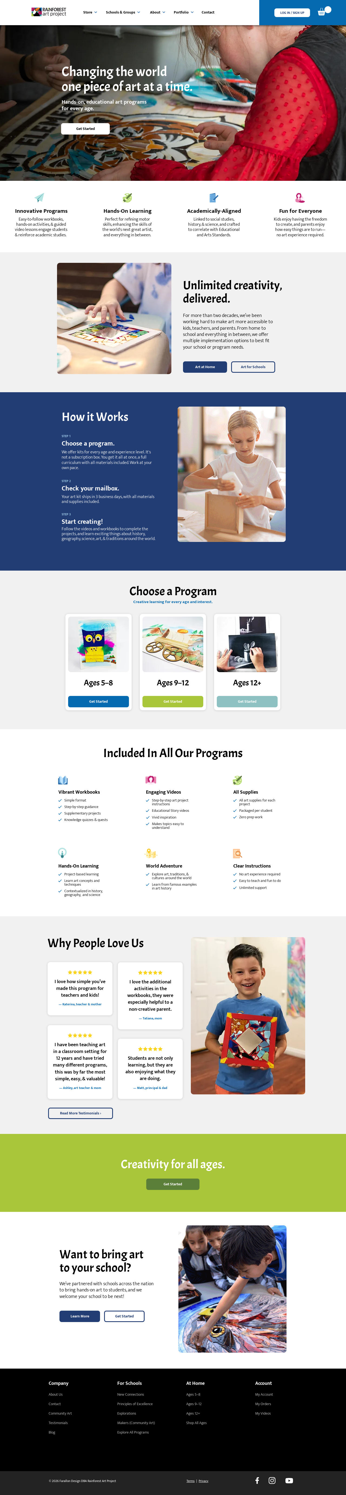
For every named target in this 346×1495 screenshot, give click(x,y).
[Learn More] (79, 1316)
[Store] (90, 12)
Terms (191, 1481)
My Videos (263, 1413)
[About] (157, 12)
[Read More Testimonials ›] (80, 1113)
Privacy (203, 1481)
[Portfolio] (183, 12)
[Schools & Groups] (123, 12)
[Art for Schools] (253, 367)
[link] (324, 10)
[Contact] (209, 12)
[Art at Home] (205, 367)
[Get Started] (85, 129)
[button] (292, 12)
